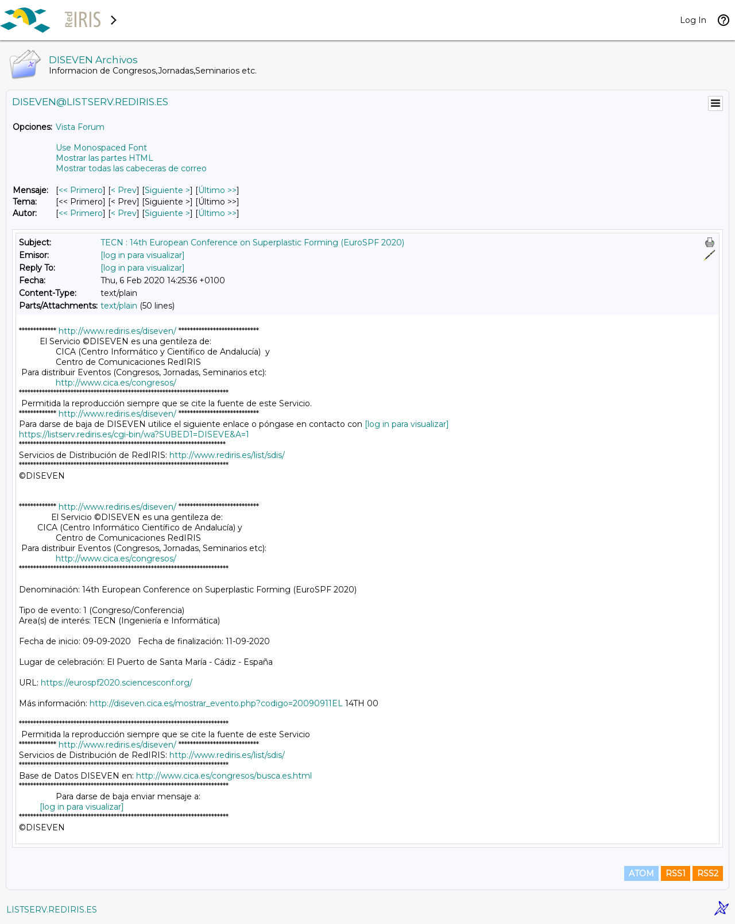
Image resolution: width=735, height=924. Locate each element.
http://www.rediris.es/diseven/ (117, 331)
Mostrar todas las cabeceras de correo (131, 168)
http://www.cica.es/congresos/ (116, 383)
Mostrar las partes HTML (104, 158)
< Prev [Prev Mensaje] (124, 190)
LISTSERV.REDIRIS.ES (51, 909)
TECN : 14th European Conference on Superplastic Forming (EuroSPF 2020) (252, 242)
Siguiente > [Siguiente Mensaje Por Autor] (167, 213)
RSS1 (676, 873)
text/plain (118, 306)
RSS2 (707, 873)
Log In (693, 20)
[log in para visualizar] (142, 255)
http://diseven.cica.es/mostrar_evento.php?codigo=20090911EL (216, 703)
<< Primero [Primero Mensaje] (81, 190)
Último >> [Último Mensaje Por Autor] (217, 213)
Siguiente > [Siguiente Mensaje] (167, 190)
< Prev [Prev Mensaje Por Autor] (124, 213)
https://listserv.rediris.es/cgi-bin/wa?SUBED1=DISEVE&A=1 (134, 434)
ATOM (641, 873)
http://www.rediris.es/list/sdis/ (227, 455)
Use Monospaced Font (101, 148)
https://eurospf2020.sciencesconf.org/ (116, 682)
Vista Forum (80, 127)
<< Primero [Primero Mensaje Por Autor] (81, 213)
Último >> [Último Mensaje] (217, 190)
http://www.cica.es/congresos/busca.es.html (224, 776)
